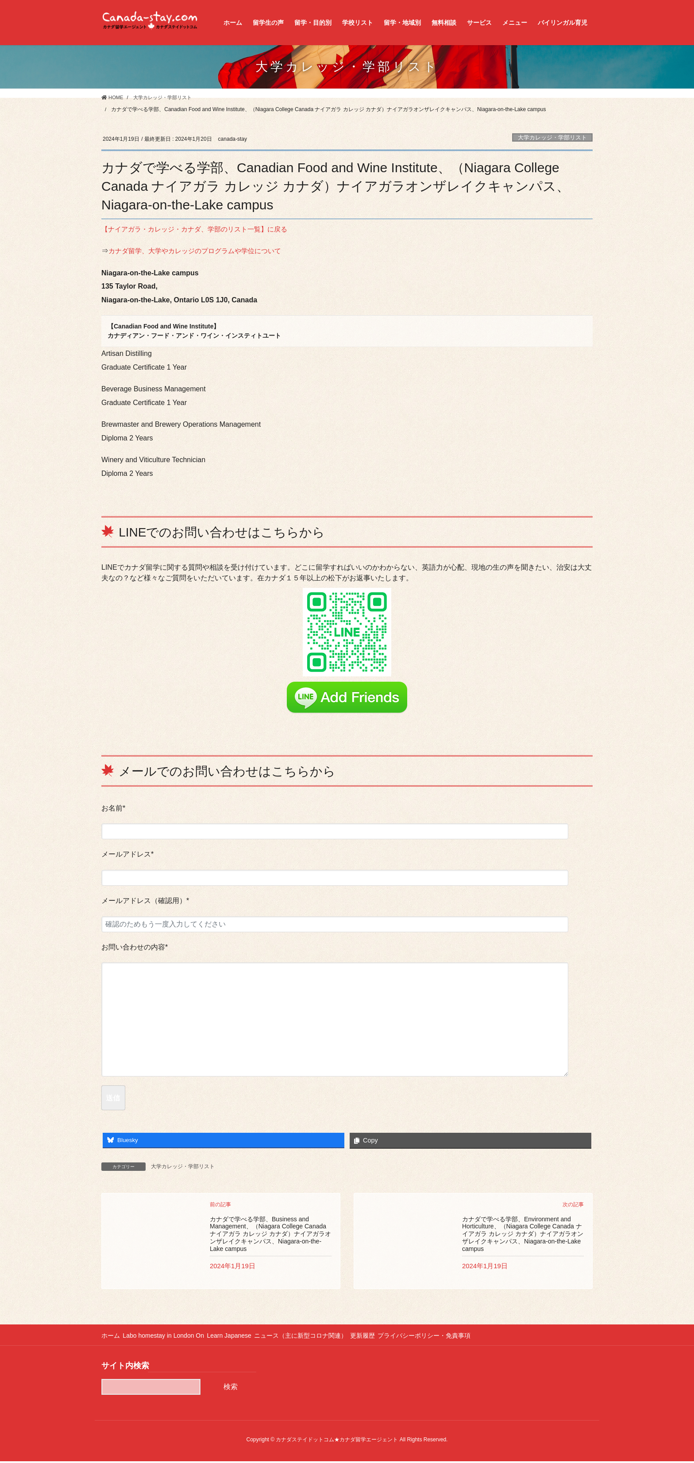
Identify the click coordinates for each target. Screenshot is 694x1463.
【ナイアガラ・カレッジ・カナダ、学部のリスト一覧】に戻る (200, 229)
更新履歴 (377, 1337)
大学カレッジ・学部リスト (552, 137)
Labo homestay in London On (167, 1337)
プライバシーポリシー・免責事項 (443, 1337)
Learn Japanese (237, 1337)
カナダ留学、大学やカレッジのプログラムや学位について (200, 251)
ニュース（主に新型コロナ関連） (312, 1337)
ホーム (110, 1337)
